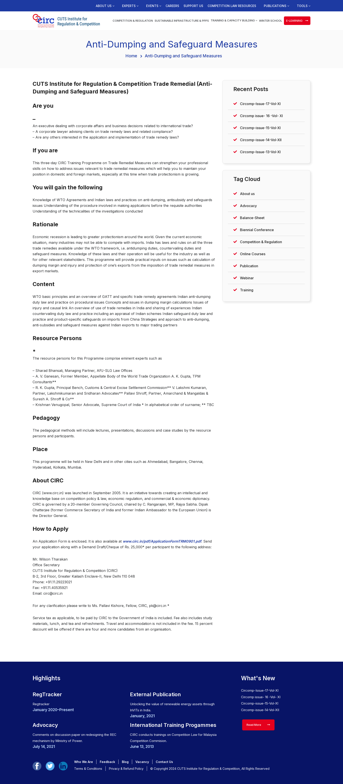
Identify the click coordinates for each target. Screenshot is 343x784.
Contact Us (164, 762)
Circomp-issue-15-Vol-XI (260, 128)
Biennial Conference (257, 230)
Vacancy (142, 762)
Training (246, 290)
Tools (303, 5)
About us (105, 5)
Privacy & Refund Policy (126, 768)
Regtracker (41, 704)
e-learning (297, 20)
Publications (276, 5)
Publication (249, 266)
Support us (193, 5)
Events (153, 5)
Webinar (247, 278)
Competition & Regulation (133, 20)
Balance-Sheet (252, 218)
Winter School (270, 20)
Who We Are (83, 762)
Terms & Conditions (88, 768)
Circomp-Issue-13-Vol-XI (260, 152)
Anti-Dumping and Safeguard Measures (183, 55)
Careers (172, 5)
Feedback (107, 762)
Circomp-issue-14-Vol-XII (261, 140)
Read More (258, 724)
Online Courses (252, 254)
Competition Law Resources (232, 5)
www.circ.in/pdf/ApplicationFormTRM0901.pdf (162, 541)
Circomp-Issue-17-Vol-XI (260, 104)
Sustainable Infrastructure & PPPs (182, 20)
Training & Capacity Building (234, 20)
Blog (125, 762)
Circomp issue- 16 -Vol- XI (261, 116)
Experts (130, 5)
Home (131, 55)
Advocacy (248, 206)
